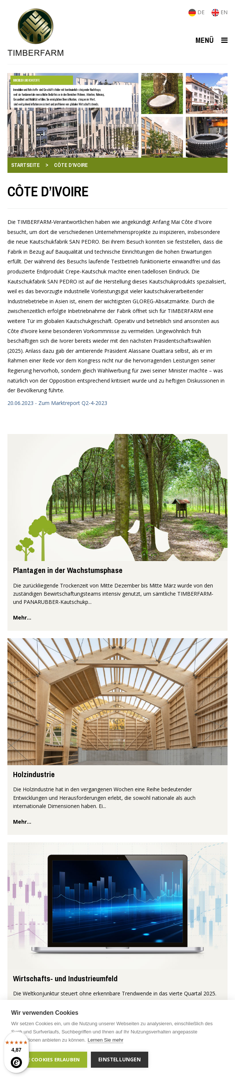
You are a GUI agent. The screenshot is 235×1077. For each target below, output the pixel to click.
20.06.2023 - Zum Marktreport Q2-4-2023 (57, 402)
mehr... (22, 617)
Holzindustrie (34, 774)
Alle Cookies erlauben (49, 1059)
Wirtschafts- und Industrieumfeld (65, 978)
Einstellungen (119, 1059)
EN (220, 12)
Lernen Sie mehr (105, 1040)
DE (197, 12)
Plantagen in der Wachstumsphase (68, 570)
